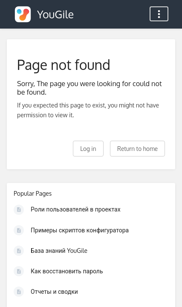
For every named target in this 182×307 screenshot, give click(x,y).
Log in (88, 148)
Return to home (137, 148)
